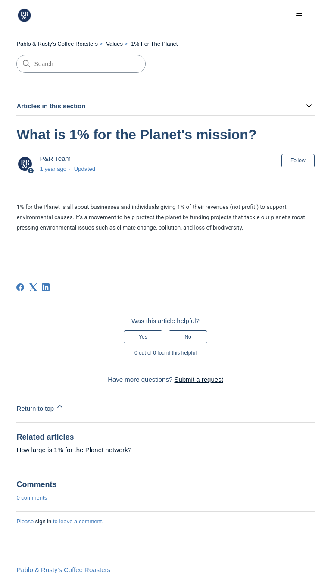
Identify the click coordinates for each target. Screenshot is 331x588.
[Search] (81, 63)
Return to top (40, 407)
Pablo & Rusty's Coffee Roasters (57, 44)
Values (114, 44)
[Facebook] (20, 287)
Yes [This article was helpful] (143, 337)
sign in (43, 521)
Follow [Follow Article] (298, 160)
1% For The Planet (154, 44)
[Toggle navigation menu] (299, 15)
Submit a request (198, 379)
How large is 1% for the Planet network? (73, 449)
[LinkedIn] (46, 287)
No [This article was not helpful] (187, 337)
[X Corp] (33, 287)
